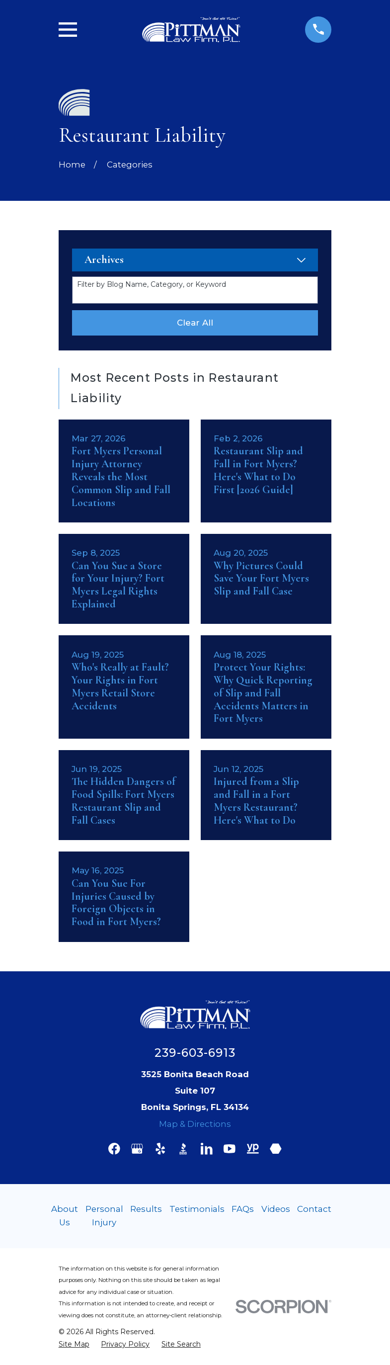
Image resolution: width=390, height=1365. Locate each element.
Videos (275, 1209)
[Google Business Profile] (137, 1149)
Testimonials (197, 1209)
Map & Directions (195, 1124)
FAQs (243, 1209)
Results (146, 1209)
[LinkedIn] (207, 1149)
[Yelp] (160, 1149)
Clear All (195, 323)
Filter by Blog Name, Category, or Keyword (151, 284)
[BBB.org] (183, 1149)
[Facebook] (114, 1149)
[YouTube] (229, 1149)
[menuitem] (74, 1344)
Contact (314, 1209)
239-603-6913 (195, 1053)
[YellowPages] (253, 1149)
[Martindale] (276, 1149)
